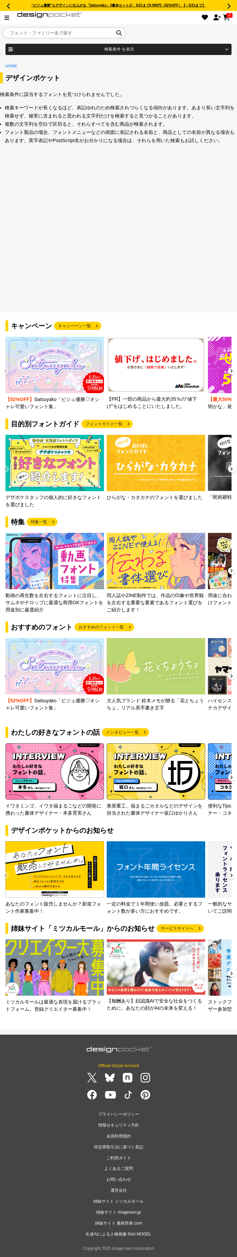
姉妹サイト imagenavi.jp (118, 1212)
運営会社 (118, 1190)
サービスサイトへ (177, 928)
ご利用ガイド (118, 1158)
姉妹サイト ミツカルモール (118, 1201)
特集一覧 (39, 522)
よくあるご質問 (118, 1168)
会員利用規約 (118, 1136)
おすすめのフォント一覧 (101, 627)
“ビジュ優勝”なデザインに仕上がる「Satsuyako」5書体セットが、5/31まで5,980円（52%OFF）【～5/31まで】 (118, 5)
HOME (11, 66)
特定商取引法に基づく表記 (118, 1147)
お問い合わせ (118, 1179)
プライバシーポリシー (118, 1114)
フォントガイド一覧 (103, 424)
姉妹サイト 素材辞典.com (118, 1223)
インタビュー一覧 (122, 732)
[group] (54, 373)
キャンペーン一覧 (74, 325)
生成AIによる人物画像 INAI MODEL (118, 1234)
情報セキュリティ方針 (118, 1125)
